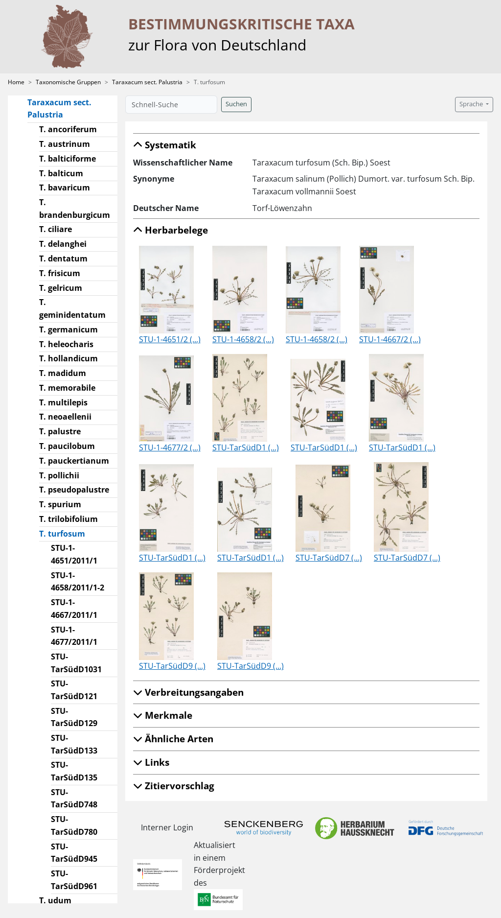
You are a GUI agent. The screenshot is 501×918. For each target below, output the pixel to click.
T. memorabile (67, 387)
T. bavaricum (64, 187)
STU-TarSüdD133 (74, 744)
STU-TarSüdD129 (74, 717)
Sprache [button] (471, 104)
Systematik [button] (164, 144)
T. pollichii (59, 475)
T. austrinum (64, 144)
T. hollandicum (68, 358)
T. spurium (60, 504)
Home (16, 82)
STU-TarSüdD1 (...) (245, 447)
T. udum (55, 900)
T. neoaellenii (65, 416)
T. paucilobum (67, 446)
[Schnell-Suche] (171, 104)
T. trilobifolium (68, 519)
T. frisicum (59, 273)
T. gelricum (60, 287)
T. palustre (60, 431)
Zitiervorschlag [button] (173, 785)
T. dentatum (63, 258)
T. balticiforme (67, 158)
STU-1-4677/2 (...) (170, 447)
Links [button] (151, 762)
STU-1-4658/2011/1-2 (77, 581)
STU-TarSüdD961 (74, 880)
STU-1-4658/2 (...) (243, 339)
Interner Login (167, 827)
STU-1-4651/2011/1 (74, 554)
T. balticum (61, 173)
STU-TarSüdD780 (74, 825)
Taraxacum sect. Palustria (147, 82)
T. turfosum (66, 533)
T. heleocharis (66, 344)
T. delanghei (63, 243)
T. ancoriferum (68, 129)
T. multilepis (63, 402)
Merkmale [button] (162, 715)
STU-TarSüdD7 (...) (329, 557)
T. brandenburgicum (74, 208)
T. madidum (62, 373)
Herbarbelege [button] (170, 229)
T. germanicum (68, 329)
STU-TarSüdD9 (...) (172, 665)
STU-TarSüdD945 (74, 853)
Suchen (236, 104)
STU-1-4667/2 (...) (390, 339)
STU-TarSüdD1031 (76, 663)
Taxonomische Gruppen (68, 82)
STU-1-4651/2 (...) (170, 339)
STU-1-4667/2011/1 (74, 608)
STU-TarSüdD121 (74, 690)
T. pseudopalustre (74, 489)
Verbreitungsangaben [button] (188, 692)
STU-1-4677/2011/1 (74, 636)
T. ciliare (55, 229)
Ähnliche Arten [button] (173, 738)
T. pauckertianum (74, 460)
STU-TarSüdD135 (74, 771)
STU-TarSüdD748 (74, 798)
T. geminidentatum (72, 308)
